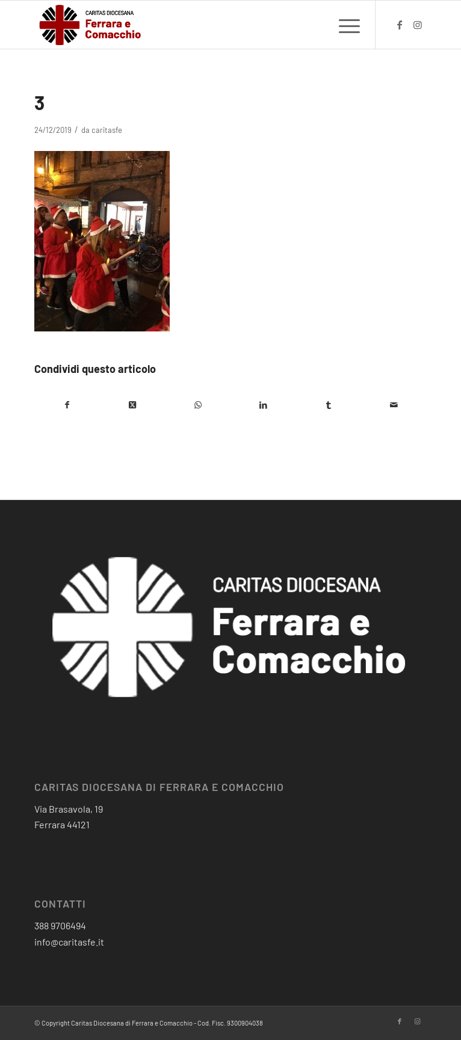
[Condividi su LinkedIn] (263, 405)
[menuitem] (343, 25)
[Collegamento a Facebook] (400, 25)
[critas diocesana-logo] (191, 25)
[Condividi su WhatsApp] (197, 405)
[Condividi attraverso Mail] (394, 405)
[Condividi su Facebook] (67, 405)
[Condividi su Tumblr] (329, 405)
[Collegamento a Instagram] (418, 25)
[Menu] (343, 25)
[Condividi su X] (133, 405)
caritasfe (106, 130)
